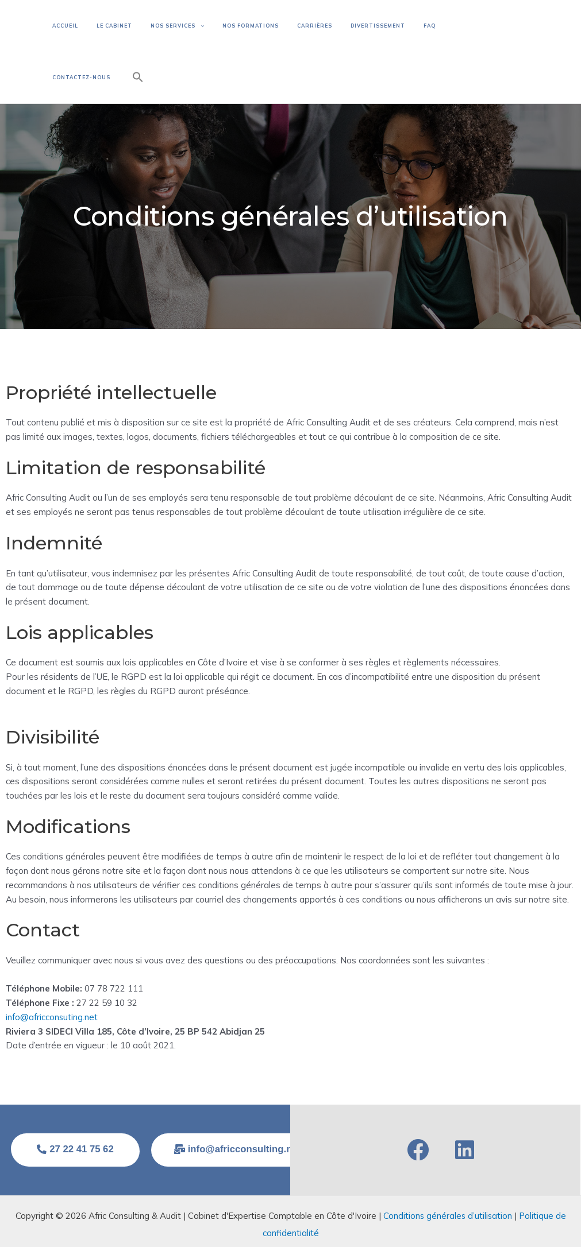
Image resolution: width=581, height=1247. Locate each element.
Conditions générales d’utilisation (447, 1197)
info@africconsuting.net (52, 998)
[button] (515, 42)
